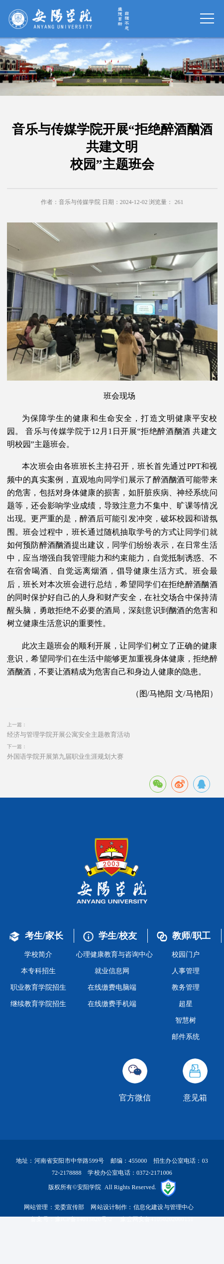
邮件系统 (186, 1037)
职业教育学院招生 (38, 987)
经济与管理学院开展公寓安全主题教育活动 (68, 734)
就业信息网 (112, 971)
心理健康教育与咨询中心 (114, 954)
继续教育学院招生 (38, 1004)
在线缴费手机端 (112, 1004)
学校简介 (38, 954)
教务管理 (186, 987)
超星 (186, 1004)
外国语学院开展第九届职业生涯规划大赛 (65, 756)
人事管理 (186, 971)
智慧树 (185, 1020)
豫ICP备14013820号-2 (83, 1219)
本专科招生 (38, 971)
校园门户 (186, 954)
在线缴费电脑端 (112, 987)
